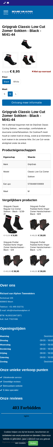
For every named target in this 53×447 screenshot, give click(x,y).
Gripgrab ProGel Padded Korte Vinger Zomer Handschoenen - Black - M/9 (41, 210)
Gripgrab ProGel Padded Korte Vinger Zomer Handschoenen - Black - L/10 (41, 246)
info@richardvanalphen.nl (18, 310)
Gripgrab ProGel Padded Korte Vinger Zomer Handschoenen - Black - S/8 (15, 246)
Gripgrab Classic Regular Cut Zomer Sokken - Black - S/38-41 (14, 210)
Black (6, 81)
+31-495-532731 (16, 307)
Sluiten (33, 443)
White (16, 81)
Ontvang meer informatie (26, 102)
